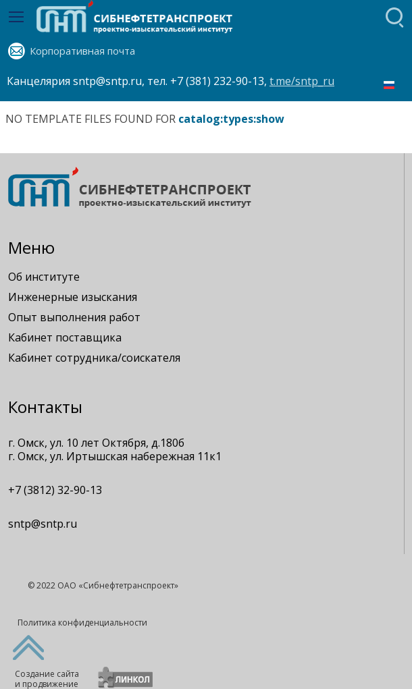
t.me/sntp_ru (301, 81)
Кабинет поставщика (65, 337)
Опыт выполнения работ (74, 317)
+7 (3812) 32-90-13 (55, 490)
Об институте (44, 276)
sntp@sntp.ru (42, 523)
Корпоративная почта (82, 50)
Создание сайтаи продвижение (47, 679)
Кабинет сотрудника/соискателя (94, 357)
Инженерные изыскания (72, 297)
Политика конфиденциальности (82, 622)
